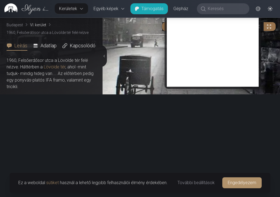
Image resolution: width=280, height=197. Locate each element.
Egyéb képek (109, 8)
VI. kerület (38, 25)
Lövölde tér (54, 66)
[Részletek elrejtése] (103, 107)
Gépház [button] (180, 8)
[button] (258, 8)
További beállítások (196, 182)
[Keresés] (226, 8)
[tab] (19, 46)
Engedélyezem (242, 182)
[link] (25, 8)
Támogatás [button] (149, 8)
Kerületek (71, 8)
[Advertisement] (213, 151)
